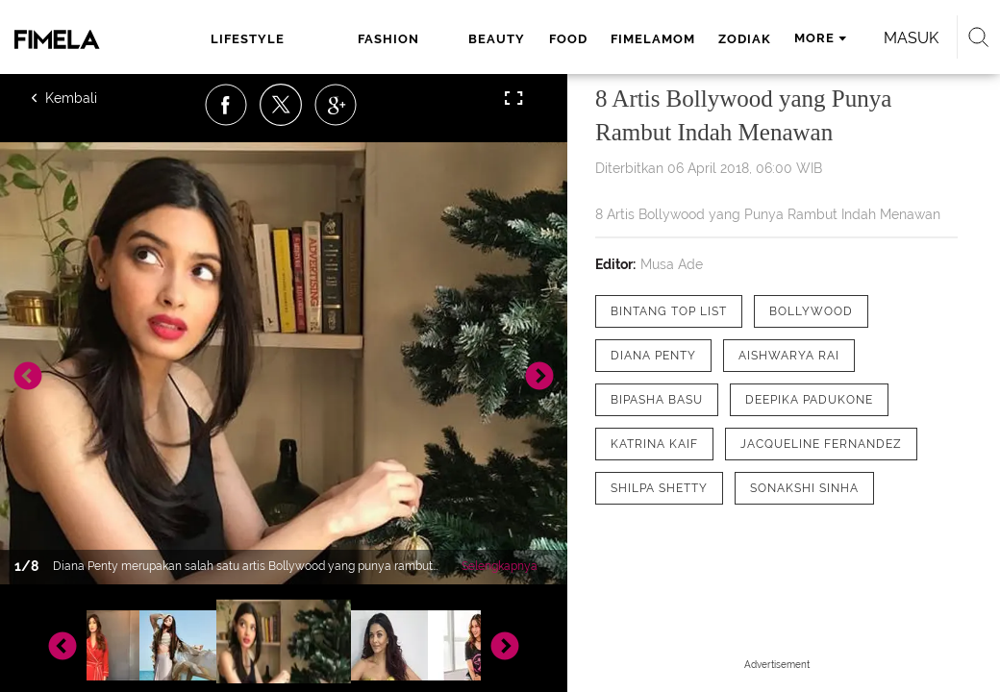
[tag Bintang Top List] (668, 311)
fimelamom (653, 39)
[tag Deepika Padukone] (809, 399)
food (568, 39)
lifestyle (248, 39)
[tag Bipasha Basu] (656, 399)
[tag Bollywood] (811, 311)
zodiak (744, 39)
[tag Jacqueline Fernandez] (821, 444)
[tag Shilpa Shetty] (659, 488)
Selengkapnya (500, 566)
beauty (496, 39)
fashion (388, 39)
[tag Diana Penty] (653, 355)
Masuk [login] (911, 38)
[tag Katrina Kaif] (654, 444)
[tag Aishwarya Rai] (789, 355)
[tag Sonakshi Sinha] (804, 488)
